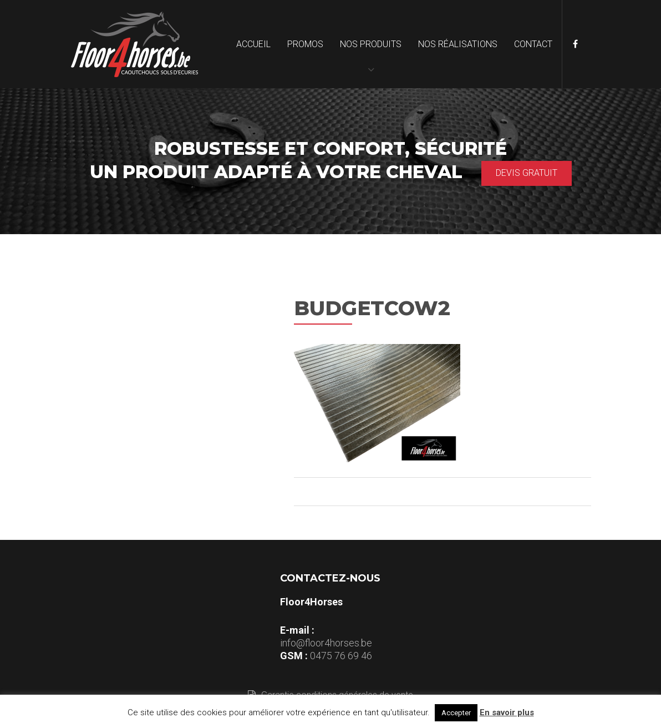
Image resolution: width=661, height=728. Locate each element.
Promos (305, 44)
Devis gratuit (526, 173)
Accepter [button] (456, 713)
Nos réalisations (457, 44)
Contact (533, 44)
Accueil (253, 44)
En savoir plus (507, 712)
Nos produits (370, 44)
